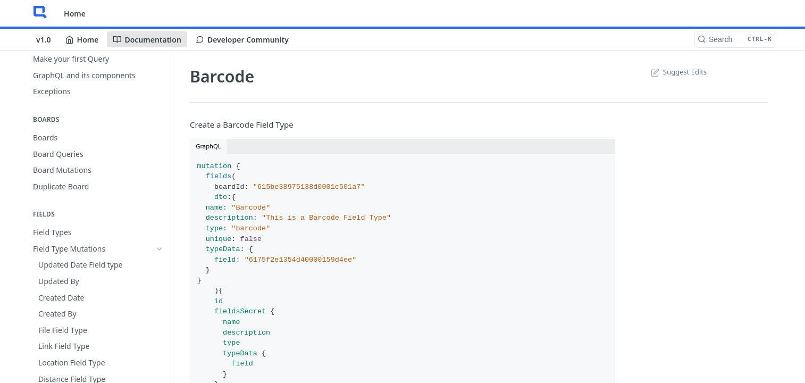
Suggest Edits (678, 72)
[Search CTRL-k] (735, 39)
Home (75, 14)
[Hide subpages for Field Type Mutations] (159, 249)
